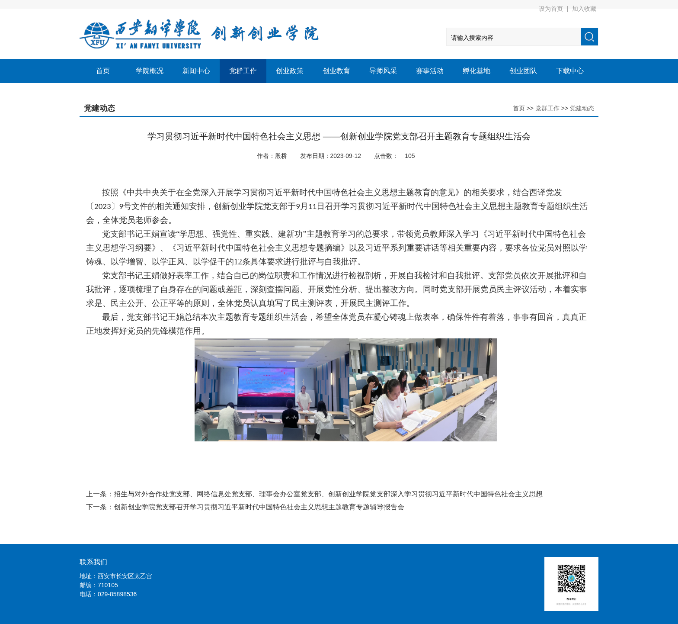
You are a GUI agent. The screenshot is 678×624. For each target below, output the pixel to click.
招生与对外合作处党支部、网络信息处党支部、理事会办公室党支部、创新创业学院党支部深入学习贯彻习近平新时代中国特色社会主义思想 (328, 494)
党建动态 (582, 108)
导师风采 (383, 70)
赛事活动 (430, 70)
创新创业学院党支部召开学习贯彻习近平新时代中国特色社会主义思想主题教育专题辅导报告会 (259, 507)
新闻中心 (196, 70)
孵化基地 (476, 70)
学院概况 (149, 70)
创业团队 (523, 70)
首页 (103, 70)
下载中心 (570, 70)
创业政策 (290, 70)
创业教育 (336, 70)
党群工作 (243, 70)
